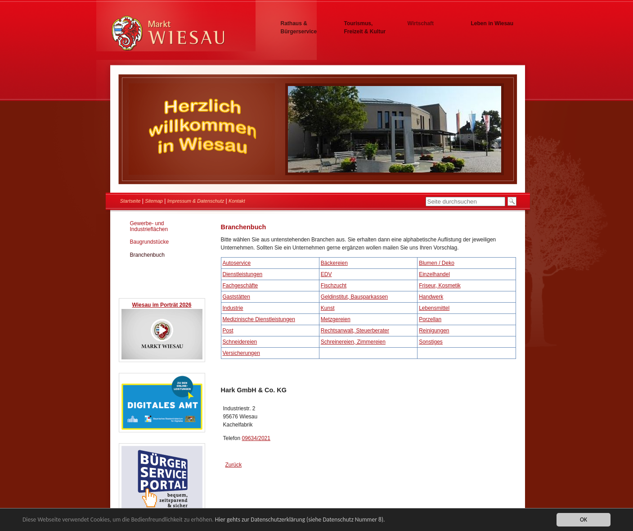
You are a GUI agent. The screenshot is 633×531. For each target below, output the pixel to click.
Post (228, 330)
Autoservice (237, 263)
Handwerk (431, 297)
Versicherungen (241, 353)
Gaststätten (236, 297)
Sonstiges (431, 342)
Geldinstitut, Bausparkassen (354, 297)
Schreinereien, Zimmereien (353, 342)
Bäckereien (334, 263)
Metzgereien (335, 319)
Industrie (233, 308)
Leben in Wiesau (492, 23)
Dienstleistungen (243, 274)
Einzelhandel (434, 274)
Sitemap (154, 201)
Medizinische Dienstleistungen (259, 319)
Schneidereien (240, 342)
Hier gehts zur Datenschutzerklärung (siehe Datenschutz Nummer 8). (300, 520)
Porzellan (430, 319)
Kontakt (237, 201)
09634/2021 (256, 438)
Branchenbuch (147, 255)
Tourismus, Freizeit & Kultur (365, 27)
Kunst (328, 308)
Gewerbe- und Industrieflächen (149, 226)
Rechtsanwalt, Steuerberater (355, 330)
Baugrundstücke (149, 242)
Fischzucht (333, 285)
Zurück (233, 465)
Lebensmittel (434, 308)
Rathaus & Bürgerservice (299, 27)
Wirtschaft (421, 23)
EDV (326, 274)
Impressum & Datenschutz (195, 201)
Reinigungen (434, 330)
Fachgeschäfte (240, 285)
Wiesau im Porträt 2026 (162, 305)
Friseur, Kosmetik (440, 285)
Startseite (130, 201)
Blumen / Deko (436, 263)
